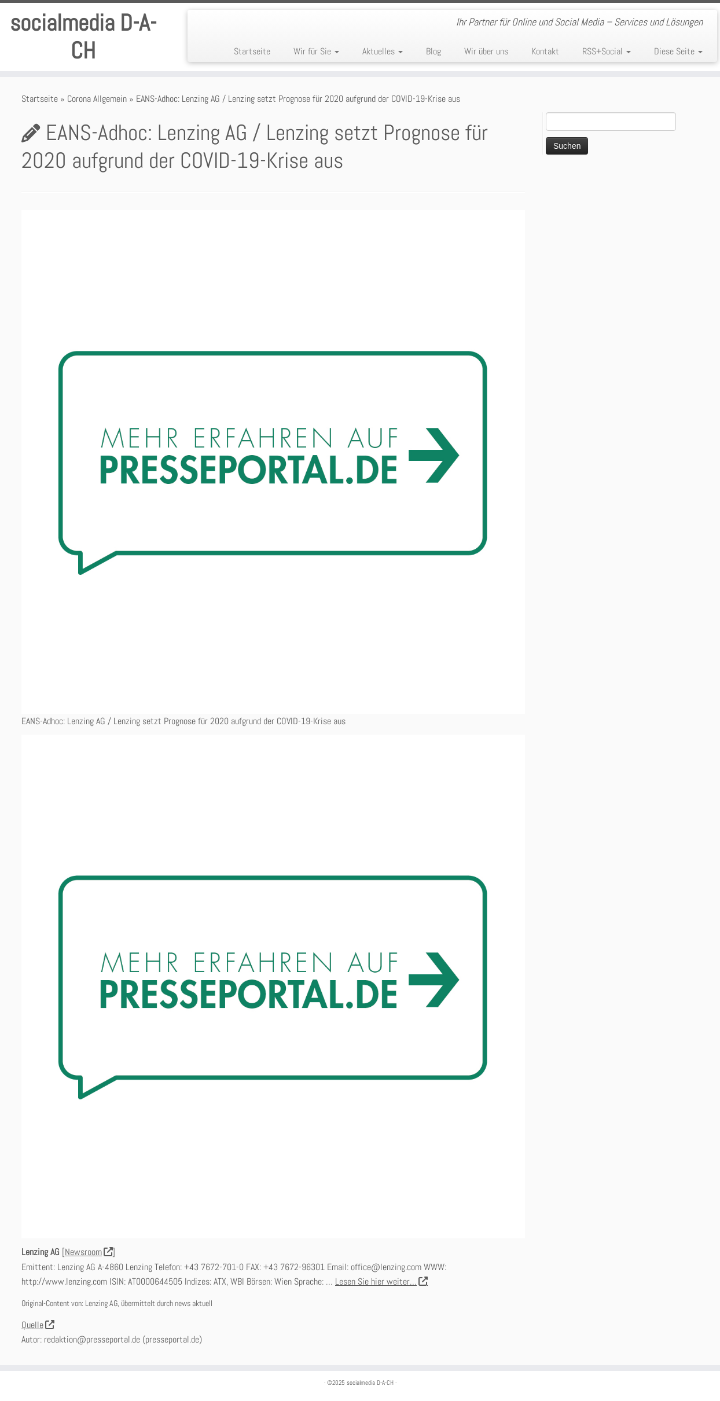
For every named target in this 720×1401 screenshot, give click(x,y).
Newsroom (88, 1252)
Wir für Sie (316, 51)
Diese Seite (678, 51)
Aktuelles (382, 51)
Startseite (252, 51)
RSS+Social (606, 51)
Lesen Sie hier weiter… (381, 1281)
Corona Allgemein (97, 99)
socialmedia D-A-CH (83, 37)
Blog (433, 51)
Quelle (37, 1325)
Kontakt (545, 51)
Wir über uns (486, 51)
